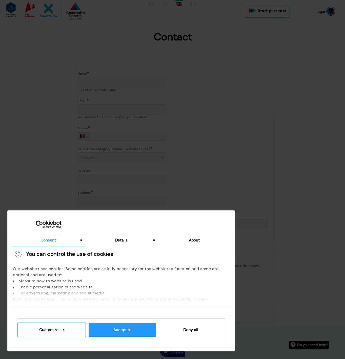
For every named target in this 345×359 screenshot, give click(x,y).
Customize (54, 329)
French (192, 2)
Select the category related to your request (114, 149)
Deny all (193, 329)
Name (82, 74)
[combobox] (84, 136)
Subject (84, 193)
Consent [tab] (51, 240)
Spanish (165, 2)
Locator (84, 171)
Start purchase (272, 11)
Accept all (125, 329)
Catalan (152, 2)
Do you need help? (312, 345)
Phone (83, 128)
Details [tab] (124, 240)
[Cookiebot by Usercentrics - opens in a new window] (42, 224)
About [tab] (197, 240)
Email (82, 101)
